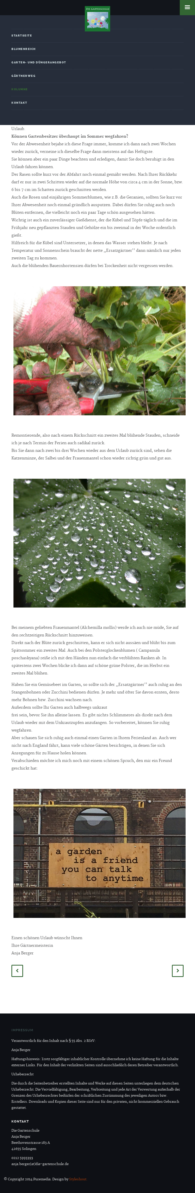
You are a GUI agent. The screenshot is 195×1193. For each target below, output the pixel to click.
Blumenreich (23, 49)
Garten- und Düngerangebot (38, 62)
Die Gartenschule (97, 18)
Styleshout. (78, 1179)
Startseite (21, 35)
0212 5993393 (22, 1158)
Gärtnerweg (23, 76)
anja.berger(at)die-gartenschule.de (40, 1164)
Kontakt (19, 102)
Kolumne (19, 89)
